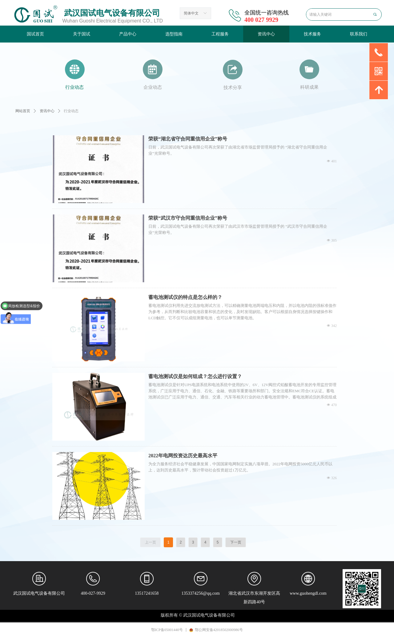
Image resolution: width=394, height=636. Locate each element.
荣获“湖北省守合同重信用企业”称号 (187, 138)
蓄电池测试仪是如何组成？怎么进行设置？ (195, 376)
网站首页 (22, 111)
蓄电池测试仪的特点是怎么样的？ (185, 297)
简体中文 (191, 13)
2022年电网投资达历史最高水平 (182, 455)
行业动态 (71, 111)
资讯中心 (47, 111)
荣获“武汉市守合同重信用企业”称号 (187, 218)
